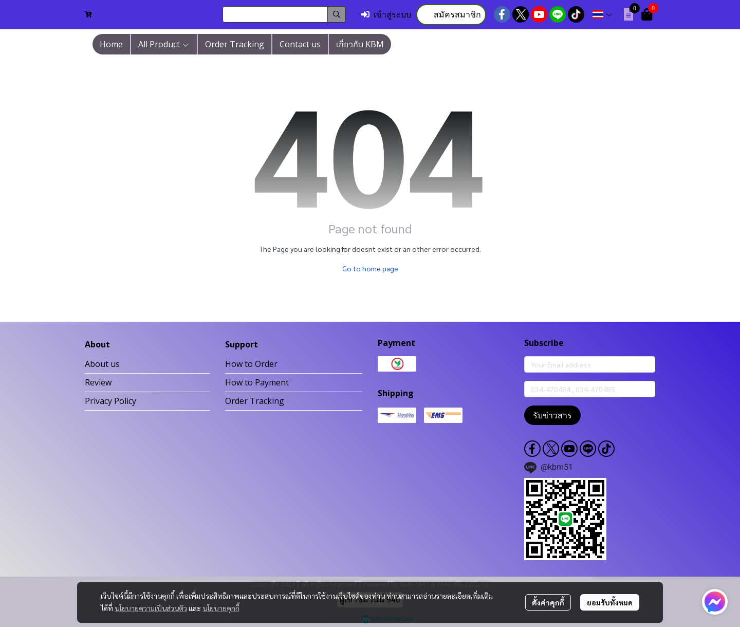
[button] (284, 14)
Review (98, 382)
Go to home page (370, 268)
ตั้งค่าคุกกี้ (548, 602)
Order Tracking (254, 401)
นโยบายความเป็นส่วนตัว (151, 608)
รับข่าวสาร (552, 415)
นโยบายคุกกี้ (220, 608)
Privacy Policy (110, 401)
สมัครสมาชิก (451, 15)
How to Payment (257, 382)
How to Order (251, 364)
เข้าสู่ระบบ (386, 15)
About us (102, 364)
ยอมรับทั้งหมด (610, 602)
